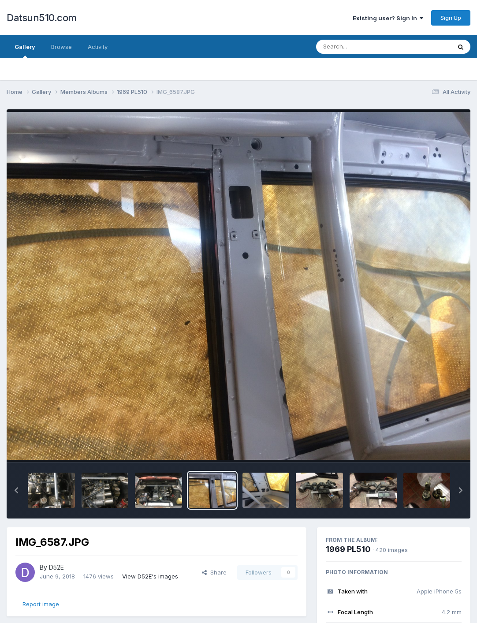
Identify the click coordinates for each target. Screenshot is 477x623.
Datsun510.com (42, 17)
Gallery (25, 50)
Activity (98, 46)
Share (214, 572)
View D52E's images (150, 576)
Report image (40, 604)
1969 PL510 (348, 549)
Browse (61, 46)
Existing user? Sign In (388, 18)
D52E (56, 567)
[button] (16, 490)
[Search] (359, 47)
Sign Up (450, 17)
